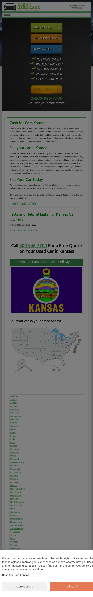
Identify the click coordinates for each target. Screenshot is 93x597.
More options (24, 586)
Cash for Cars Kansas (15, 575)
